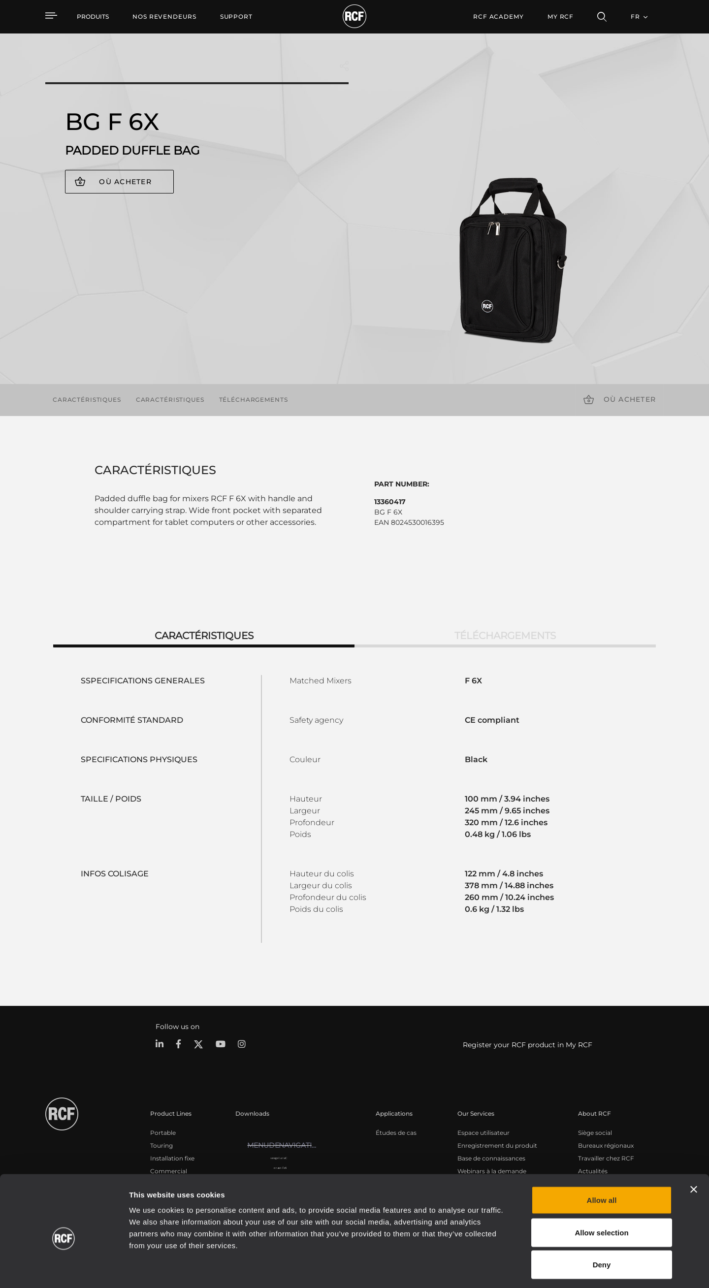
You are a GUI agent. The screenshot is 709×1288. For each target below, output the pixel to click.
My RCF (561, 16)
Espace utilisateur (483, 1132)
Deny (602, 1223)
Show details (506, 1268)
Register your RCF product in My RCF (527, 1044)
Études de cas (396, 1132)
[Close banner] (693, 1148)
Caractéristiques (87, 399)
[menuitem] (164, 16)
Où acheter (125, 181)
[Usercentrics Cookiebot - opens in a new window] (64, 1268)
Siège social (595, 1132)
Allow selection (601, 1191)
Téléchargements (253, 399)
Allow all (602, 1159)
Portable (163, 1132)
